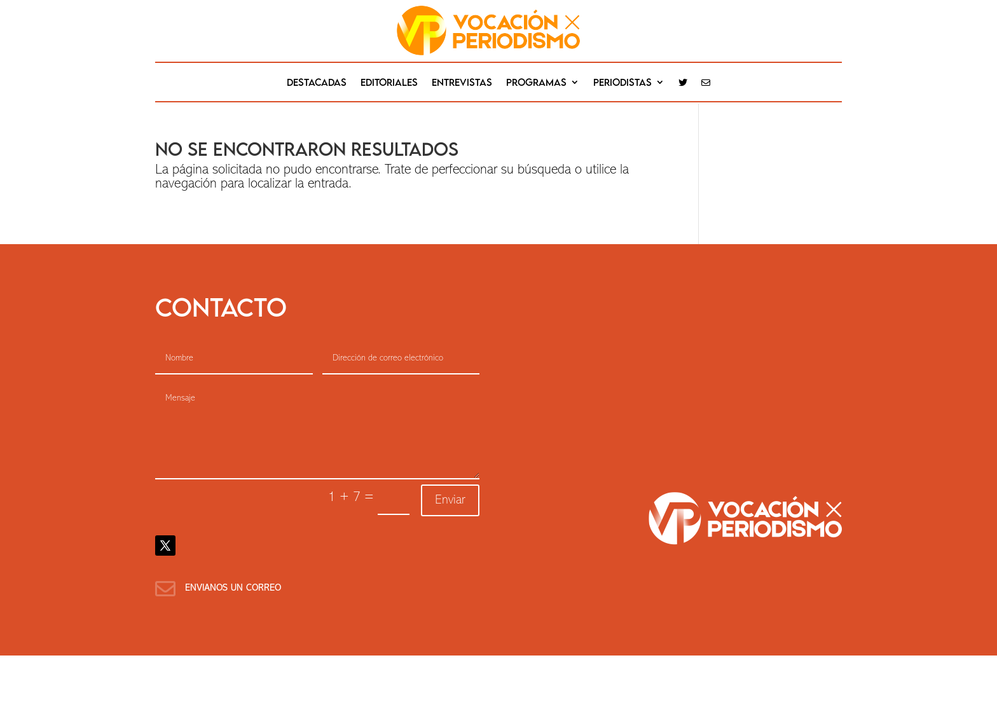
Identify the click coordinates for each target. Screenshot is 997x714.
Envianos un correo (233, 588)
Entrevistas (462, 83)
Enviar (450, 500)
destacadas (317, 83)
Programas (536, 83)
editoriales (389, 83)
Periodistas (622, 83)
